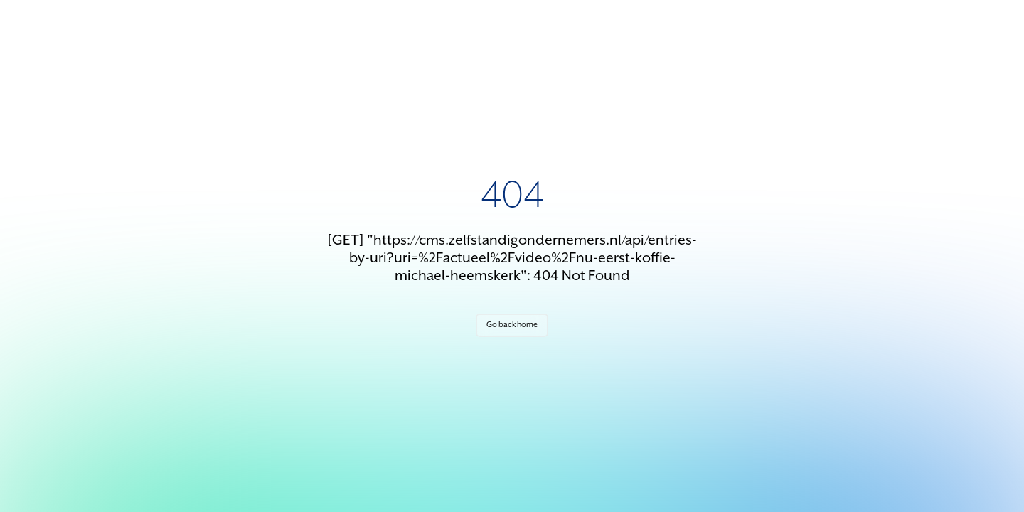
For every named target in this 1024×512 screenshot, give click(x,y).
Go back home (512, 325)
